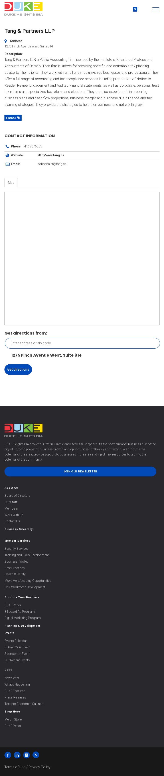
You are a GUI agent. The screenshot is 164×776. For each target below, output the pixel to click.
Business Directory (18, 529)
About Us (11, 487)
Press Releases (15, 697)
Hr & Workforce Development (24, 587)
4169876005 (33, 146)
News (8, 670)
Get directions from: (25, 333)
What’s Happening (17, 684)
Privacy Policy (39, 767)
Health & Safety (15, 574)
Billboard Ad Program (19, 611)
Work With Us (13, 515)
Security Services (16, 548)
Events (9, 633)
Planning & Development (22, 625)
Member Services (17, 540)
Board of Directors (17, 495)
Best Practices (14, 568)
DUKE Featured (14, 691)
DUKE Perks (12, 605)
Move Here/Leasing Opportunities (27, 580)
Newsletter (11, 678)
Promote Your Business (22, 597)
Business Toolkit (16, 561)
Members (11, 508)
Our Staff (10, 502)
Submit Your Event (17, 647)
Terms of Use (14, 767)
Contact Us (12, 521)
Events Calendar (15, 641)
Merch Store (13, 719)
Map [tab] (11, 182)
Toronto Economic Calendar (24, 704)
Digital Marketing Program (22, 618)
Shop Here (12, 711)
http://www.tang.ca (50, 155)
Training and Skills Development (26, 555)
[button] (156, 9)
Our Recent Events (17, 660)
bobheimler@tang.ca (52, 164)
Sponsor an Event (16, 654)
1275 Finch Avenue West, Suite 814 (44, 355)
